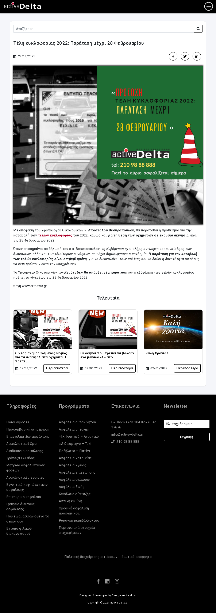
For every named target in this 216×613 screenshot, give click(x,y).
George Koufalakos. (124, 595)
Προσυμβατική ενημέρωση (27, 429)
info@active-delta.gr (127, 434)
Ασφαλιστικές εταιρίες (25, 477)
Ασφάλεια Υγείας (72, 465)
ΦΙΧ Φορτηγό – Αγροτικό (79, 437)
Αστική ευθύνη (70, 501)
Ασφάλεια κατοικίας (75, 458)
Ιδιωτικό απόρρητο (136, 557)
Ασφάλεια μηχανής (74, 429)
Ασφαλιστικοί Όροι (22, 444)
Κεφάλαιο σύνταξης (75, 494)
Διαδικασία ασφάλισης (24, 451)
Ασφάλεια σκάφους (74, 480)
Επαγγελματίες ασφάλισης (28, 437)
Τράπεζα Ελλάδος (20, 458)
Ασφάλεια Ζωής (72, 487)
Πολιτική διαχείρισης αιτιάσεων (90, 557)
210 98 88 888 (125, 442)
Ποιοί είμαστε (17, 422)
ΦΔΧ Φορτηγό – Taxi (75, 444)
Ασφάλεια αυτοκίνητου (77, 422)
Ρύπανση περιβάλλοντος (79, 520)
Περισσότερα (57, 368)
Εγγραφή (186, 437)
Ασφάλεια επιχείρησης (77, 472)
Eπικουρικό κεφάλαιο (23, 497)
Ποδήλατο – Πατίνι (74, 451)
